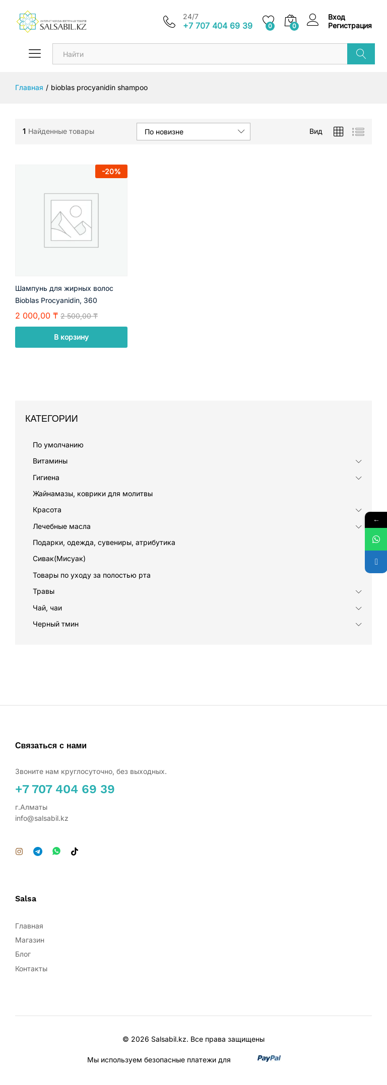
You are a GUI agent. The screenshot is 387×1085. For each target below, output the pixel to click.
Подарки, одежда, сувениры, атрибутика (104, 542)
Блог (23, 954)
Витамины (50, 460)
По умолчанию (58, 444)
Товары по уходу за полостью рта (92, 575)
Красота (47, 509)
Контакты (31, 968)
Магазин (29, 940)
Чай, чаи (47, 607)
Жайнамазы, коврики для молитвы (93, 493)
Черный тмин (56, 623)
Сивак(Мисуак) (59, 558)
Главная (29, 925)
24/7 (191, 17)
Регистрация (350, 26)
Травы (43, 591)
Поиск (361, 53)
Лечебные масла (62, 526)
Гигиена (46, 477)
